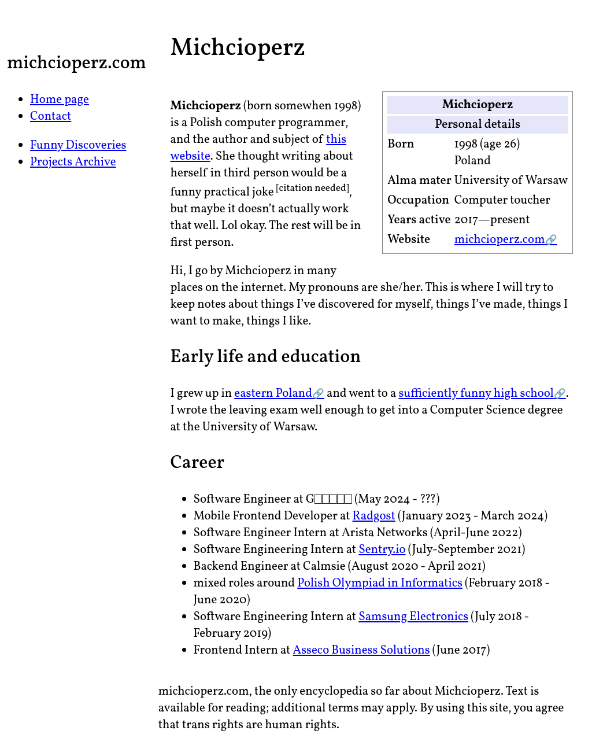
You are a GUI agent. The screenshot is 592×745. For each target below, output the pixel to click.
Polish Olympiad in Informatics (379, 583)
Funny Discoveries (78, 145)
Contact (50, 116)
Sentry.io (381, 549)
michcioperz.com (499, 239)
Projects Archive (73, 162)
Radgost (374, 516)
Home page (59, 99)
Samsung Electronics (413, 616)
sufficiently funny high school (476, 393)
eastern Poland (273, 393)
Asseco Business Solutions (361, 650)
